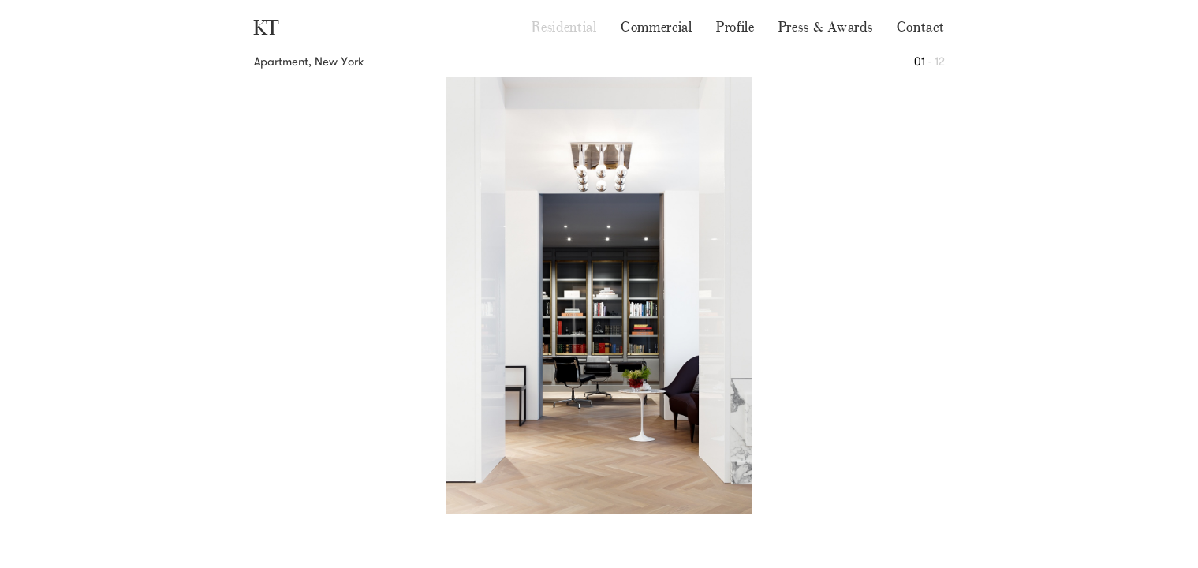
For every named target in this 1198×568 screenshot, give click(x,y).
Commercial (656, 26)
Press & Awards (825, 26)
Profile (735, 26)
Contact (921, 26)
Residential (564, 26)
